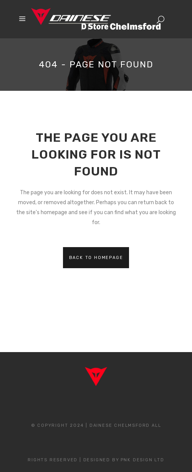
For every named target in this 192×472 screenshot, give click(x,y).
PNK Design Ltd (142, 459)
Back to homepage (96, 257)
